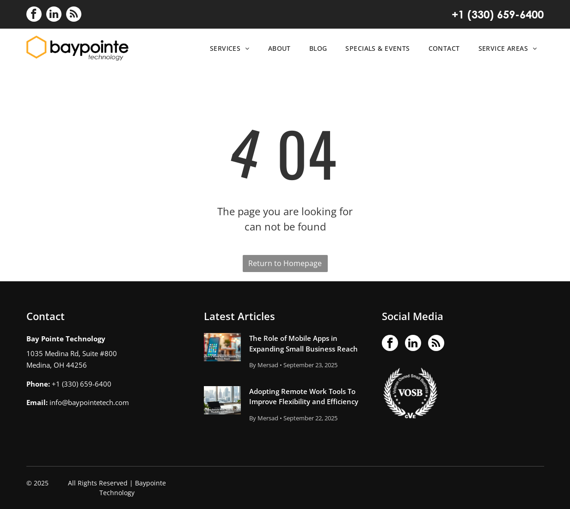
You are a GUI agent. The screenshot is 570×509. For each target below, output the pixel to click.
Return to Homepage (285, 263)
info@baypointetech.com (89, 402)
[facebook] (34, 15)
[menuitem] (227, 48)
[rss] (73, 15)
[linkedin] (53, 15)
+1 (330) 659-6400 (498, 14)
